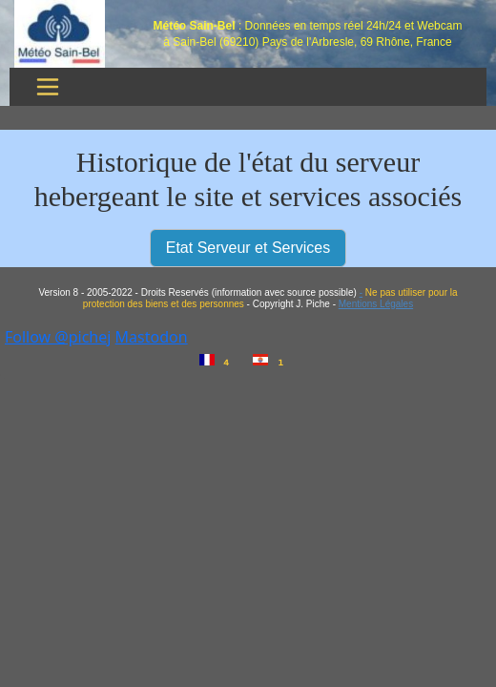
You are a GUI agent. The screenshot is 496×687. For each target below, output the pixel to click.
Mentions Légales (376, 304)
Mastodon (151, 336)
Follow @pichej (58, 336)
